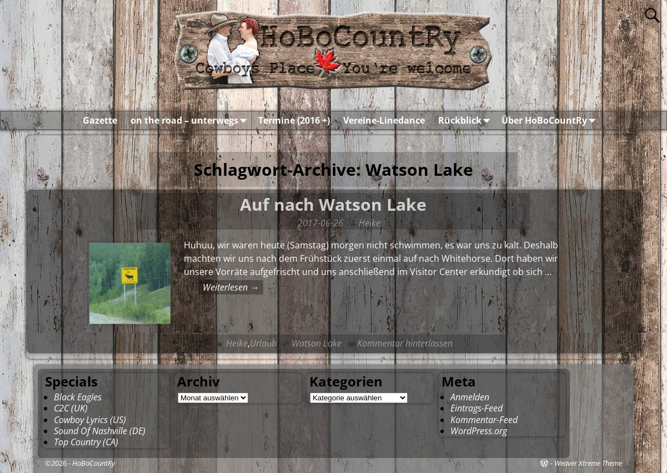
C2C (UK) (71, 408)
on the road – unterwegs (191, 120)
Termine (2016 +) (294, 120)
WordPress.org (478, 431)
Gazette (100, 120)
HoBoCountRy (93, 463)
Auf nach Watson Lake (333, 204)
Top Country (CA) (86, 442)
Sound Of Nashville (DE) (100, 431)
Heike (237, 343)
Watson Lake (317, 343)
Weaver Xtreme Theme (588, 463)
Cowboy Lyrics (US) (90, 420)
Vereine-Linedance (384, 120)
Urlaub (263, 343)
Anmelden (469, 397)
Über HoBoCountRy (550, 120)
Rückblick (466, 120)
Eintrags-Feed (476, 408)
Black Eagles (78, 397)
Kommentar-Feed (484, 420)
